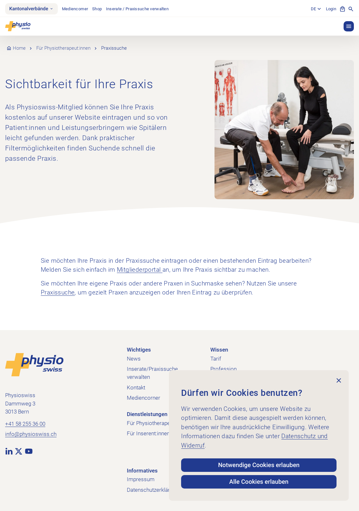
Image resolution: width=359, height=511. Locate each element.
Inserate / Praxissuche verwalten (137, 8)
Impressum (140, 479)
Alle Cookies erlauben (258, 481)
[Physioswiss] (18, 26)
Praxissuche (57, 292)
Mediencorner (75, 8)
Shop (97, 8)
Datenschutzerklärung (153, 490)
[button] (349, 26)
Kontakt (136, 387)
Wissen (219, 349)
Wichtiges (139, 349)
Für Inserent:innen (148, 433)
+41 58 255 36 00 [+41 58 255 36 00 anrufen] (25, 424)
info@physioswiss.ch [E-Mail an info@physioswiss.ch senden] (31, 434)
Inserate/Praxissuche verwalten (152, 373)
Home (19, 48)
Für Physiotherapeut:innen (63, 48)
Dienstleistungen (147, 414)
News (134, 358)
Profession (223, 369)
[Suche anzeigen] (351, 9)
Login (331, 8)
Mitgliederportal (139, 269)
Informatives (142, 470)
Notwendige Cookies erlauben (259, 465)
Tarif (215, 358)
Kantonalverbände (31, 9)
